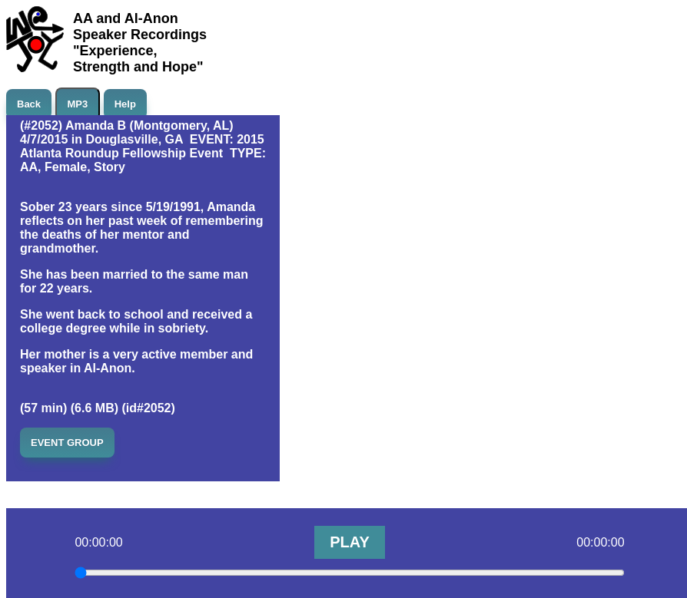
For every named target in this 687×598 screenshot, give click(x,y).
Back (29, 104)
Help (125, 104)
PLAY (350, 542)
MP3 (78, 104)
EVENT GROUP (67, 442)
